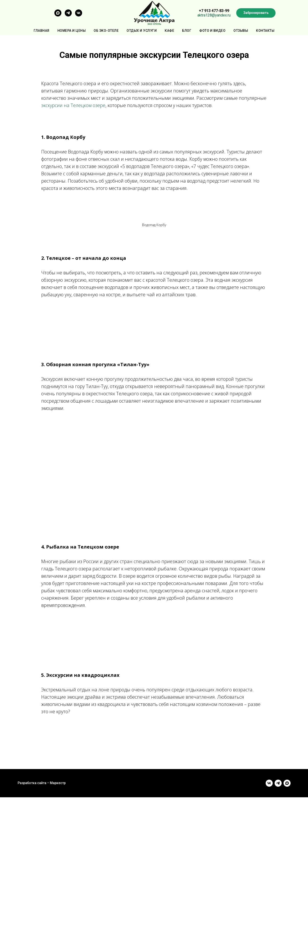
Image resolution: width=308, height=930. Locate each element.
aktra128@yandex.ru (214, 15)
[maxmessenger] (57, 15)
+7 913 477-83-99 (214, 10)
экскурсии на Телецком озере (73, 105)
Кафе (169, 30)
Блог (186, 30)
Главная (41, 30)
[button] (256, 13)
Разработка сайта (32, 783)
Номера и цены (71, 30)
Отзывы (240, 30)
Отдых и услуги (142, 30)
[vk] (78, 15)
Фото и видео (212, 30)
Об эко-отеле (106, 30)
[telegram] (68, 15)
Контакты (265, 30)
